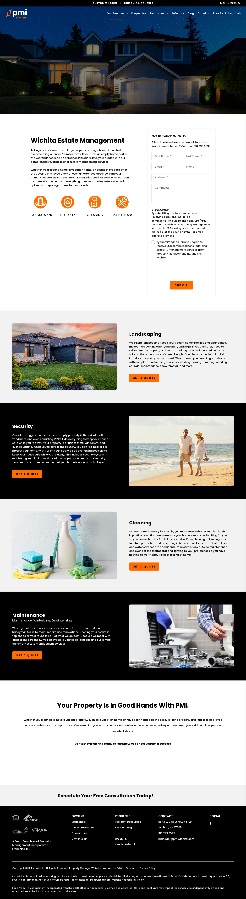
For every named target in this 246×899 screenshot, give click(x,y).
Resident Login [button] (124, 815)
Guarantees (79, 820)
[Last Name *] (197, 156)
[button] (211, 810)
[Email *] (166, 167)
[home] (16, 14)
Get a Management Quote (121, 79)
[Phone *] (197, 167)
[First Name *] (166, 156)
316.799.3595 (231, 3)
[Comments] (181, 193)
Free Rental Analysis (227, 13)
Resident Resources (128, 809)
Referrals (177, 13)
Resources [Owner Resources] (157, 13)
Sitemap (131, 855)
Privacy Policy (147, 855)
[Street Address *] (181, 177)
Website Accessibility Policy (128, 867)
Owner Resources (82, 815)
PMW (119, 855)
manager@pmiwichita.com (176, 826)
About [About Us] (202, 13)
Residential (78, 809)
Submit (181, 273)
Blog (191, 13)
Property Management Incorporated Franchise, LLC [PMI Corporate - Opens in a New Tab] (31, 832)
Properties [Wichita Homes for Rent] (138, 13)
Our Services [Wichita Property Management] (116, 13)
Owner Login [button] (79, 826)
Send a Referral (125, 832)
